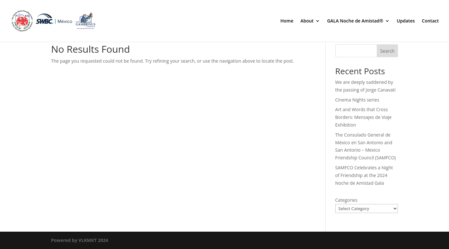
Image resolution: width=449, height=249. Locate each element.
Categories (346, 200)
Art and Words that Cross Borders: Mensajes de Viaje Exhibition (363, 117)
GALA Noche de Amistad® (355, 21)
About (306, 21)
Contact (430, 21)
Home (287, 21)
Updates (406, 21)
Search (387, 51)
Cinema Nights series (357, 100)
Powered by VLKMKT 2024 (79, 240)
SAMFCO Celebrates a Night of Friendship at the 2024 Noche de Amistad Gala (364, 175)
